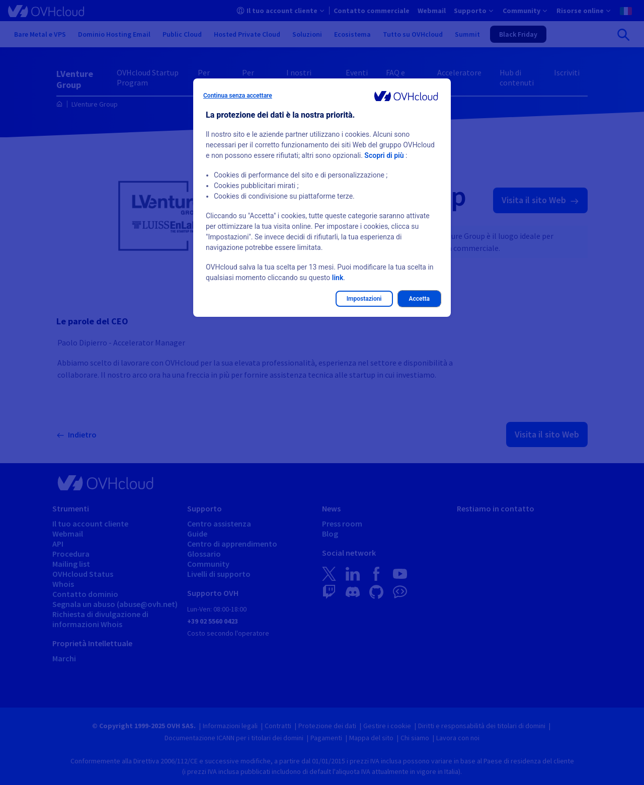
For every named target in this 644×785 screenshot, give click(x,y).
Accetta (419, 298)
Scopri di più (384, 155)
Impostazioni (364, 298)
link (337, 278)
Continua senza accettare (237, 95)
